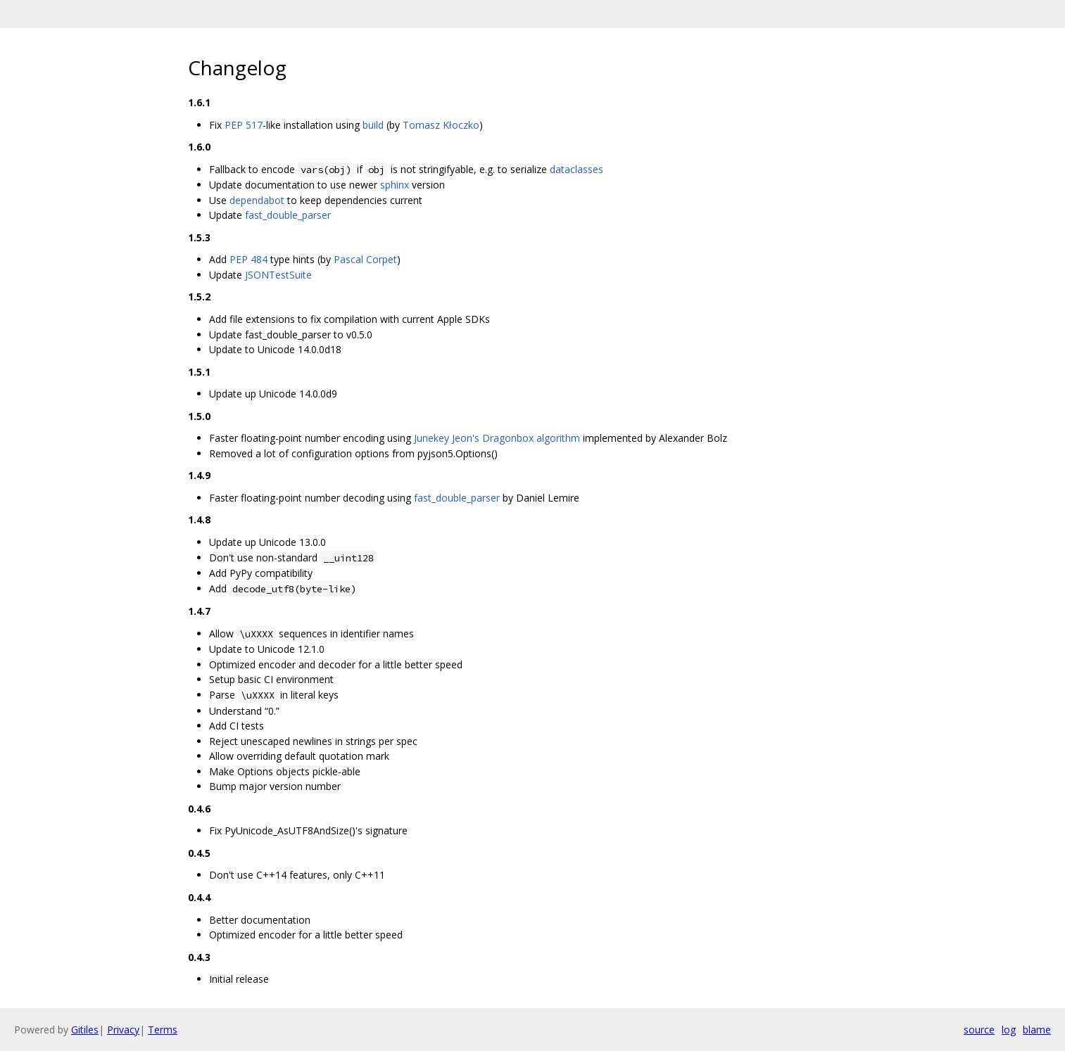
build (373, 125)
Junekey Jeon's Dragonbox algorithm (497, 438)
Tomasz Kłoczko (441, 125)
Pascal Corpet (365, 259)
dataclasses (576, 169)
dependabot (256, 200)
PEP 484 (248, 259)
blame (1037, 1029)
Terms (162, 1029)
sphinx (394, 184)
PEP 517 (244, 125)
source (979, 1029)
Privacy (123, 1029)
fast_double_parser (288, 215)
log (1009, 1029)
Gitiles (85, 1029)
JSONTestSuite (278, 274)
